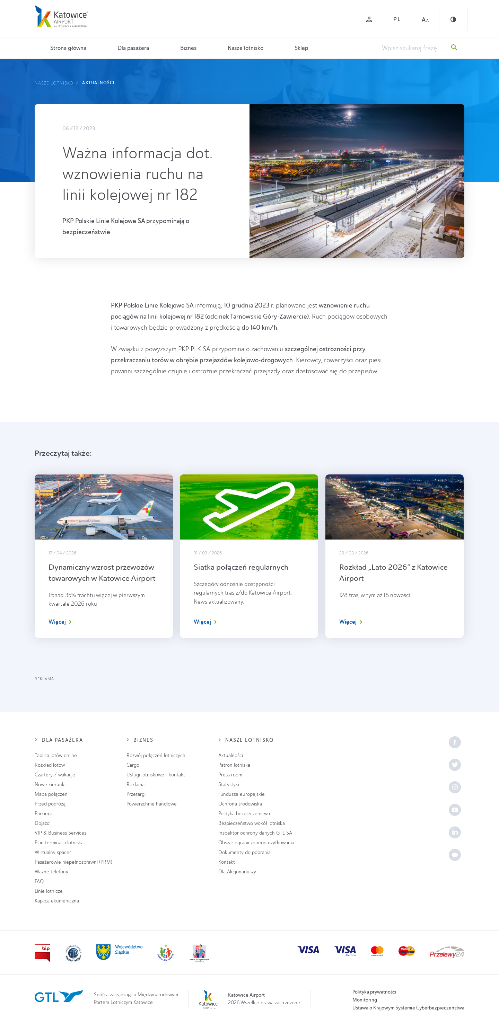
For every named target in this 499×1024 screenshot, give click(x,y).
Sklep (301, 48)
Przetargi (136, 794)
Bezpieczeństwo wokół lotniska (251, 823)
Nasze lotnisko (245, 48)
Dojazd (42, 823)
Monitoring (364, 1000)
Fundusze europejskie (241, 794)
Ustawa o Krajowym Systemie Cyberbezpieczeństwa (408, 1008)
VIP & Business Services (60, 833)
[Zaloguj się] (369, 19)
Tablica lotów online (56, 755)
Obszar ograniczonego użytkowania (256, 843)
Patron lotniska (234, 765)
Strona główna (68, 48)
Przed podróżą (50, 804)
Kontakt (226, 862)
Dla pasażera (133, 48)
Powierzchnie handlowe (151, 804)
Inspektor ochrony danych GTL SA (255, 833)
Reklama (135, 784)
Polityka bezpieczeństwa (244, 814)
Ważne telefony (51, 872)
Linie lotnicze (49, 891)
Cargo (132, 765)
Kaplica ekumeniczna (57, 901)
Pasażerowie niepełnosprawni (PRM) (73, 862)
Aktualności (98, 83)
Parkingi (43, 814)
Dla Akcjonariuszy (237, 872)
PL (397, 19)
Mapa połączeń (51, 794)
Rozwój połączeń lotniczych (155, 755)
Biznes (188, 48)
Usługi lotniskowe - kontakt (155, 775)
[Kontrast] (453, 19)
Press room (230, 775)
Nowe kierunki (50, 784)
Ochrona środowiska (240, 804)
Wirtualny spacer (53, 852)
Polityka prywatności (374, 992)
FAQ (39, 881)
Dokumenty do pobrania (244, 852)
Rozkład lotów (50, 765)
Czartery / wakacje (55, 775)
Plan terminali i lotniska (59, 843)
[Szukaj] (454, 48)
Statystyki (228, 784)
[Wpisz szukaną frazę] (413, 48)
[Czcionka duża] (425, 19)
